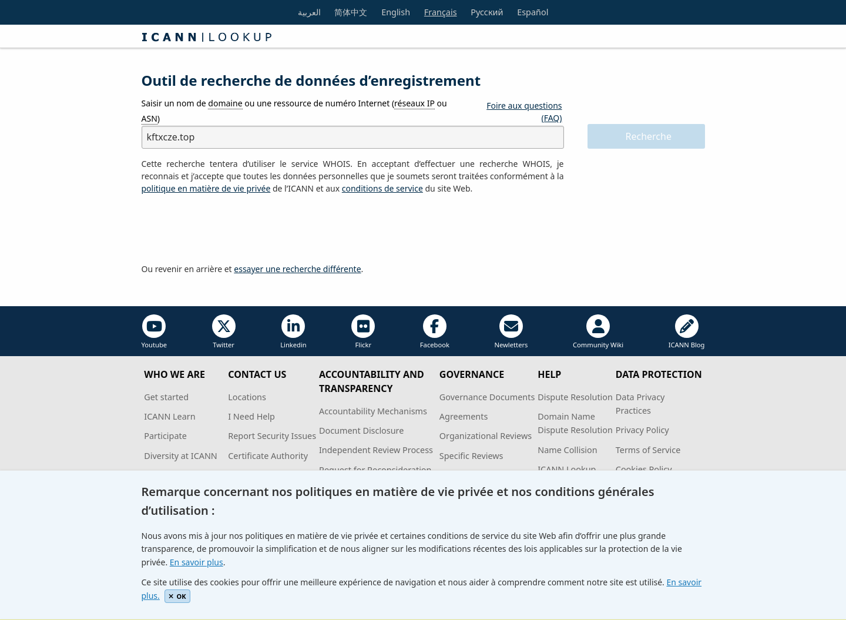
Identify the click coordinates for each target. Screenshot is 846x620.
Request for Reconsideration (375, 469)
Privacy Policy (642, 429)
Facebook (434, 331)
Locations (247, 397)
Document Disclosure (361, 430)
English (395, 12)
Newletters (511, 331)
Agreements (463, 416)
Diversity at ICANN (180, 455)
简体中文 (350, 12)
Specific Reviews (471, 455)
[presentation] (231, 229)
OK (177, 596)
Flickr (363, 331)
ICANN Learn (169, 416)
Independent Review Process (376, 449)
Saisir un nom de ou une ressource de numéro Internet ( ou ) (294, 111)
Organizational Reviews (485, 435)
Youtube (154, 331)
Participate (165, 435)
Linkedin (293, 331)
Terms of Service (648, 449)
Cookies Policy (644, 469)
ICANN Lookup (567, 469)
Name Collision (567, 449)
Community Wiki (598, 331)
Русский (487, 12)
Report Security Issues (272, 435)
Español (532, 12)
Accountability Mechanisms (373, 411)
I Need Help (251, 416)
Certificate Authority (268, 455)
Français (440, 12)
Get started (166, 397)
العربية (309, 12)
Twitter (224, 331)
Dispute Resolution (575, 397)
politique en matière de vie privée (206, 188)
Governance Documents (487, 397)
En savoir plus (196, 562)
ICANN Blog (687, 331)
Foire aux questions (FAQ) (524, 111)
